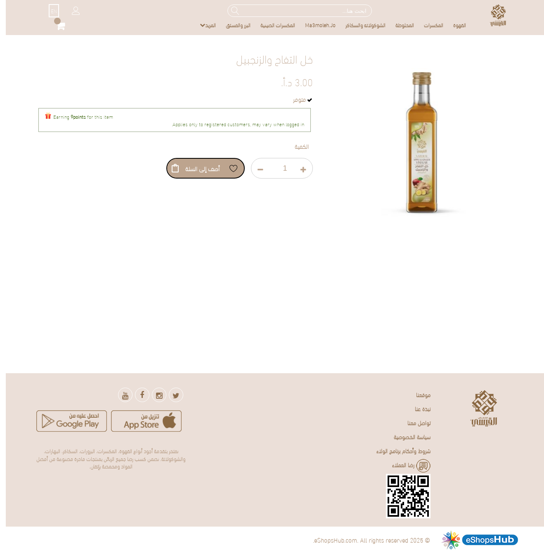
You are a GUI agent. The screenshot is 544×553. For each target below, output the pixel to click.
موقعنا (417, 394)
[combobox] (294, 11)
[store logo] (492, 14)
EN (48, 11)
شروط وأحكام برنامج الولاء (398, 450)
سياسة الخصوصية (406, 436)
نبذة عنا (417, 408)
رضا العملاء (405, 466)
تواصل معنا (413, 422)
